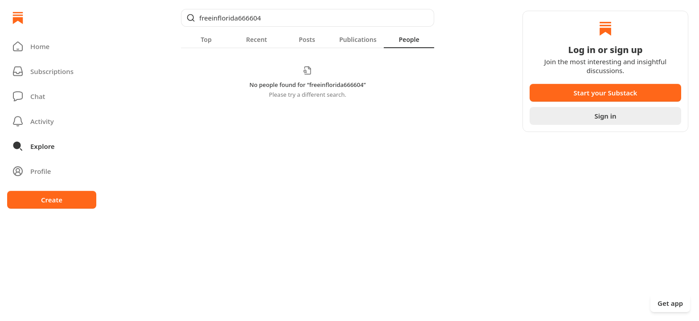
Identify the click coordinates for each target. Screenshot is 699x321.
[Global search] (307, 18)
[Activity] (51, 121)
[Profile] (51, 171)
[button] (51, 46)
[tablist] (307, 39)
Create (51, 199)
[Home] (18, 18)
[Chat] (51, 96)
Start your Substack (605, 92)
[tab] (206, 39)
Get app (670, 303)
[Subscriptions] (51, 71)
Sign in (605, 115)
